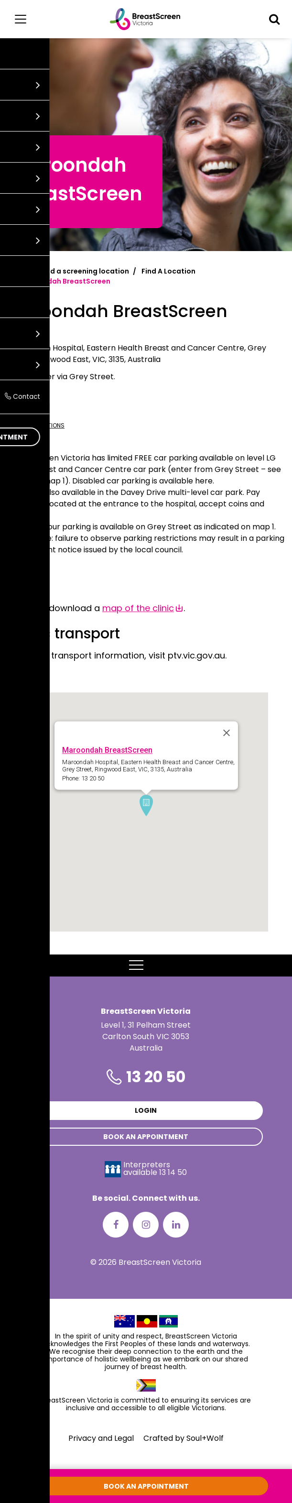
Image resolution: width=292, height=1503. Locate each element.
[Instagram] (146, 1225)
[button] (274, 19)
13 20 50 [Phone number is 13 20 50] (155, 1076)
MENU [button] (146, 965)
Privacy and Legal (101, 1438)
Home (17, 271)
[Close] (226, 733)
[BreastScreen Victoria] (145, 19)
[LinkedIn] (176, 1225)
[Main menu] (20, 19)
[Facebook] (116, 1225)
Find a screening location (84, 271)
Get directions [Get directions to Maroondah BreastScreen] (36, 425)
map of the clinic (138, 608)
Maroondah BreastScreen (107, 750)
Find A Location (168, 271)
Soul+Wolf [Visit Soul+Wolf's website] (205, 1438)
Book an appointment (145, 1136)
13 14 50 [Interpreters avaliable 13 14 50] (173, 1172)
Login (146, 1110)
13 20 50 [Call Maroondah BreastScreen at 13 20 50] (21, 409)
